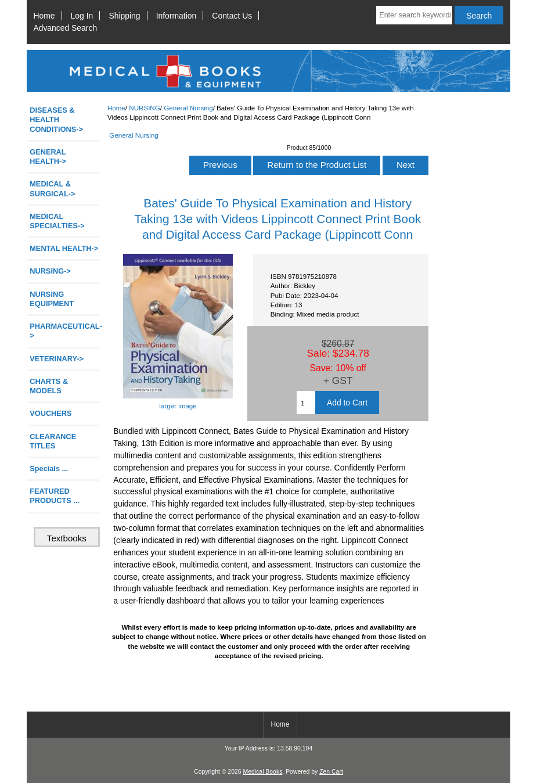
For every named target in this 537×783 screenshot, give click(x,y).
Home (44, 15)
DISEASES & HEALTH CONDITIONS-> (56, 119)
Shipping (124, 15)
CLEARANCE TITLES (53, 441)
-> (50, 271)
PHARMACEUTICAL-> (64, 331)
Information (176, 15)
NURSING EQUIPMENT (52, 299)
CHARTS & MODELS (49, 386)
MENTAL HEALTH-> (64, 248)
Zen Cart (331, 771)
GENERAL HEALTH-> (48, 157)
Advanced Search (65, 28)
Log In (82, 15)
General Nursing (188, 108)
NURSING (144, 108)
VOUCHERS (50, 413)
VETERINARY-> (57, 358)
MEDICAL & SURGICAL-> (52, 188)
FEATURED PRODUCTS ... (55, 496)
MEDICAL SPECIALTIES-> (57, 221)
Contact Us (232, 15)
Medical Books (262, 771)
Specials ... (49, 468)
